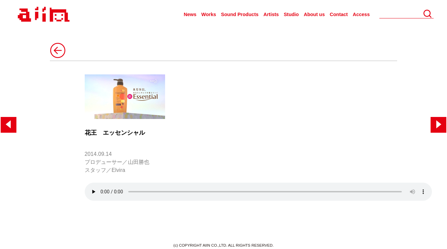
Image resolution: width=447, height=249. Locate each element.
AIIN (42, 14)
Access (361, 14)
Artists (271, 14)
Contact (339, 14)
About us (314, 14)
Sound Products (239, 14)
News (190, 14)
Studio (291, 14)
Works (208, 14)
